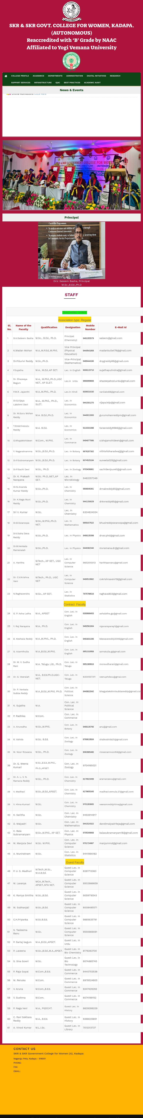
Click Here (40, 99)
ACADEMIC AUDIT (92, 82)
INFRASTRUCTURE (43, 82)
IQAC (58, 82)
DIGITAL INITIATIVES (96, 76)
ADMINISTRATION (74, 76)
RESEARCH (115, 76)
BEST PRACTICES (72, 82)
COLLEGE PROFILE (20, 76)
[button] (13, 175)
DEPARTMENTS (55, 76)
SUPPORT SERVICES (20, 82)
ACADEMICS (38, 76)
